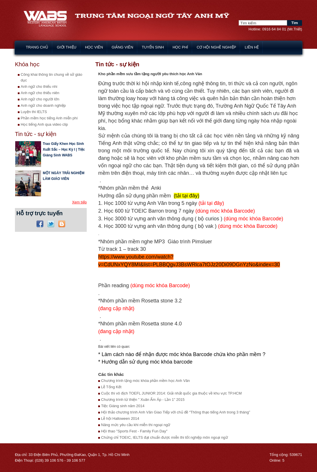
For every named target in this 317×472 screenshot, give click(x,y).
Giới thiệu (66, 47)
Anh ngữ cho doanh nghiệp (43, 105)
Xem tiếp (79, 202)
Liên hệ (252, 47)
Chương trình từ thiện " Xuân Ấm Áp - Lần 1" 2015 (143, 399)
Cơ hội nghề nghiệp (216, 47)
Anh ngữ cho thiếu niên (40, 93)
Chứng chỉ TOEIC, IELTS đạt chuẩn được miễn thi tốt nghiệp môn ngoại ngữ (164, 437)
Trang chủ (37, 47)
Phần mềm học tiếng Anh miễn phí (49, 118)
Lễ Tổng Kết (111, 387)
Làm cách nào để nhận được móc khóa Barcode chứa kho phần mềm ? (183, 354)
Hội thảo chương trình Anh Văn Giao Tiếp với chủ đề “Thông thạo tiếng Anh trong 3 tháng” (175, 412)
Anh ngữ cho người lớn (40, 99)
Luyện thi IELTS (34, 112)
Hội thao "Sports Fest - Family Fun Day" (134, 431)
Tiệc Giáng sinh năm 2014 (122, 406)
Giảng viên (122, 47)
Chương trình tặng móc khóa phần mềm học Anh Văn (145, 380)
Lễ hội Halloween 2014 (120, 418)
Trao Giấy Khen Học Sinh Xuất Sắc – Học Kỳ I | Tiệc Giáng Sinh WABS (64, 149)
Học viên (94, 47)
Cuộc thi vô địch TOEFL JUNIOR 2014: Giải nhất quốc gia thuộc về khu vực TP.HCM (171, 393)
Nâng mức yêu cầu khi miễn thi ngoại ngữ (135, 425)
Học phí (180, 47)
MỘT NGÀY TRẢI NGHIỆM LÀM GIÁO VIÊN (63, 176)
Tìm (294, 23)
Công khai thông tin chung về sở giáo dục (51, 77)
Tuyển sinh (153, 47)
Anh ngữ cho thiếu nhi (39, 86)
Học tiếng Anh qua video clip (44, 124)
